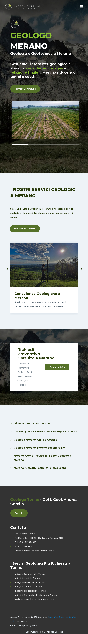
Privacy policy (30, 625)
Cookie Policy (16, 625)
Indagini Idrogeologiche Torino (30, 591)
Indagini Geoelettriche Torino (30, 582)
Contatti (19, 513)
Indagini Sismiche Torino (27, 578)
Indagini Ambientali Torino (28, 586)
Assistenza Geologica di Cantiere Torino (35, 599)
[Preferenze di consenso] (44, 632)
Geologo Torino (24, 499)
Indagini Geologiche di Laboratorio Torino (36, 595)
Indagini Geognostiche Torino (30, 574)
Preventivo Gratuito (25, 88)
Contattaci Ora (57, 367)
